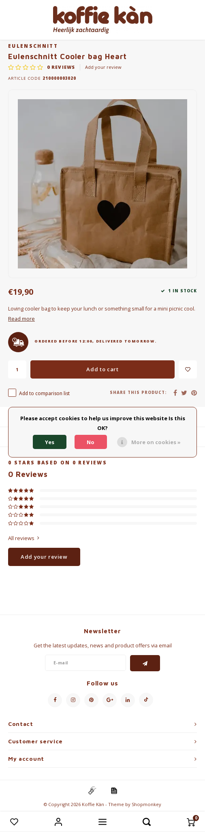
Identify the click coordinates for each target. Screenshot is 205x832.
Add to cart (102, 369)
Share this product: (138, 392)
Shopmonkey (146, 804)
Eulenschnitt (33, 46)
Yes (49, 442)
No (90, 442)
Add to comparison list (44, 393)
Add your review (103, 67)
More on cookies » (156, 442)
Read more (21, 318)
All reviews (23, 538)
